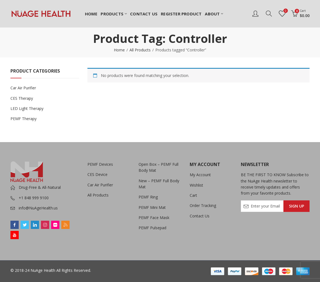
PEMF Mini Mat (152, 207)
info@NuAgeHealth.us (38, 208)
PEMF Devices (100, 164)
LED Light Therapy (26, 108)
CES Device (97, 174)
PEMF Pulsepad (152, 227)
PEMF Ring (148, 197)
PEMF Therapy (23, 118)
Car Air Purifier (23, 87)
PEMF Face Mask (154, 217)
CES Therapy (21, 98)
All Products (140, 49)
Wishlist (196, 185)
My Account (200, 174)
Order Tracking (203, 205)
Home (119, 49)
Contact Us (199, 216)
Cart (193, 195)
